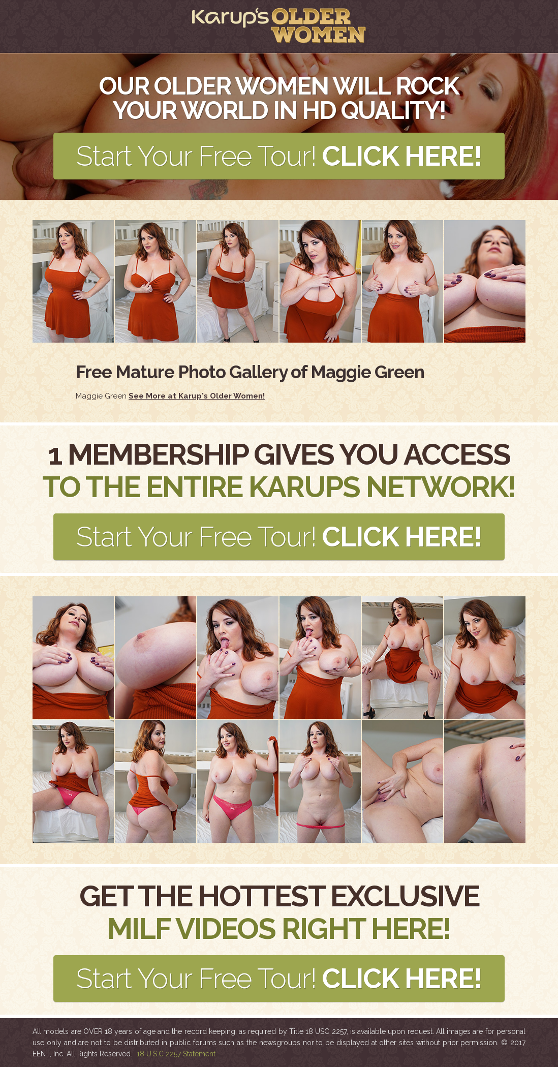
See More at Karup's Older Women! (197, 396)
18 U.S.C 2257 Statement (176, 1054)
